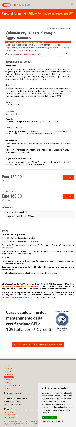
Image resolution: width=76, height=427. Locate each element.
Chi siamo (8, 368)
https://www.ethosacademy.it (16, 297)
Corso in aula (9, 191)
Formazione (8, 374)
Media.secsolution (10, 417)
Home (6, 365)
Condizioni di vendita (12, 385)
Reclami (7, 388)
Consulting (8, 371)
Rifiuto (53, 417)
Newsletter (8, 380)
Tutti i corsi (9, 377)
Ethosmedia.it (8, 413)
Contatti (7, 382)
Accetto (46, 417)
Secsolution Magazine (11, 416)
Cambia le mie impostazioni (53, 421)
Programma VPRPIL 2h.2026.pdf (21, 216)
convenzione (7, 247)
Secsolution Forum (10, 414)
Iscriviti (68, 177)
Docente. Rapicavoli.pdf (17, 212)
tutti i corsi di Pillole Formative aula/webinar (38, 344)
